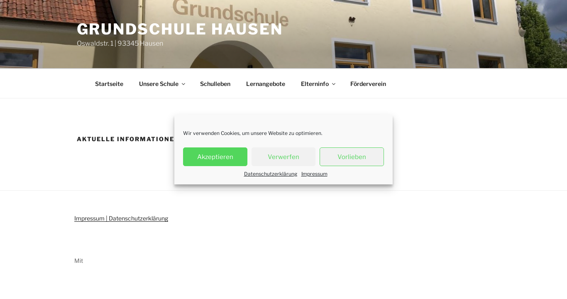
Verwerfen (283, 157)
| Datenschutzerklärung (136, 218)
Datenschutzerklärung (270, 174)
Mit (78, 260)
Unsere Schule (162, 83)
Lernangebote (265, 83)
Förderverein (368, 83)
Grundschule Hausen (180, 29)
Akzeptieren (215, 157)
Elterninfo (319, 83)
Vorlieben (351, 157)
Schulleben (215, 83)
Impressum (314, 174)
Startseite (109, 83)
